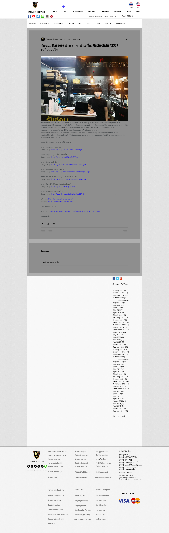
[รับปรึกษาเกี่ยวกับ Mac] (83, 510)
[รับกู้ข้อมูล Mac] (81, 495)
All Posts (32, 23)
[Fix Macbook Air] (102, 472)
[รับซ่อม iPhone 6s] (81, 455)
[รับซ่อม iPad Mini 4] (82, 472)
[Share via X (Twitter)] (48, 223)
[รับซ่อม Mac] (52, 523)
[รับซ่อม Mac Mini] (54, 500)
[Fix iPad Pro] (100, 514)
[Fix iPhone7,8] (101, 505)
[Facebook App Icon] (29, 16)
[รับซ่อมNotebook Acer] (83, 519)
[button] (102, 16)
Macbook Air (45, 23)
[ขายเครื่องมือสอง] (102, 459)
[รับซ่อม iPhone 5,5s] (55, 471)
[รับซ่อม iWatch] (101, 466)
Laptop (89, 23)
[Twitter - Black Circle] (32, 466)
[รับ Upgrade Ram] (102, 455)
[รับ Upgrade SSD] (101, 451)
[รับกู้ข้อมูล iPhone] (81, 500)
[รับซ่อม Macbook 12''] (55, 509)
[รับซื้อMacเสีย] (101, 519)
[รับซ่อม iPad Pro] (81, 459)
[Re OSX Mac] (79, 489)
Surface (108, 23)
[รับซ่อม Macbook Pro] (56, 490)
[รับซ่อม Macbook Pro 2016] (58, 514)
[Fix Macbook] (100, 500)
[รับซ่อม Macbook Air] (56, 495)
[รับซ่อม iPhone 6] (81, 451)
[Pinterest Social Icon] (51, 16)
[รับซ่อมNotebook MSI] (56, 519)
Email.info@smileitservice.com (130, 479)
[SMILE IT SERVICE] (36, 12)
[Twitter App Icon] (38, 16)
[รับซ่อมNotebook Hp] (103, 477)
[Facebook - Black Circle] (28, 466)
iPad (80, 23)
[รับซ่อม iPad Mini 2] (82, 477)
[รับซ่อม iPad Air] (81, 466)
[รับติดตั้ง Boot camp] (103, 463)
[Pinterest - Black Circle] (38, 466)
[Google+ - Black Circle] (35, 466)
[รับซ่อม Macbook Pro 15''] (58, 451)
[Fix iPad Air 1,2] (101, 510)
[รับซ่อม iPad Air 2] (81, 463)
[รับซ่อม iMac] (52, 477)
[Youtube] (33, 16)
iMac (98, 23)
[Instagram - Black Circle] (42, 466)
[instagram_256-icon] (47, 16)
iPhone (71, 23)
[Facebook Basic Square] (114, 278)
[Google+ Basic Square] (121, 278)
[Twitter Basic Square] (117, 278)
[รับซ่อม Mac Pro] (54, 505)
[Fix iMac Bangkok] (102, 489)
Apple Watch (120, 23)
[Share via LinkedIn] (54, 223)
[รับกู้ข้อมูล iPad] (80, 505)
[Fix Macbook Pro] (102, 495)
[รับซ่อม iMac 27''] (54, 459)
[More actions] (126, 39)
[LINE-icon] (42, 16)
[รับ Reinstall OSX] (55, 463)
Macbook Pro (59, 23)
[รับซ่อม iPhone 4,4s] (55, 466)
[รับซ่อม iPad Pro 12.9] (82, 514)
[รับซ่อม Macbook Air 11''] (57, 455)
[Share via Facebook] (42, 223)
